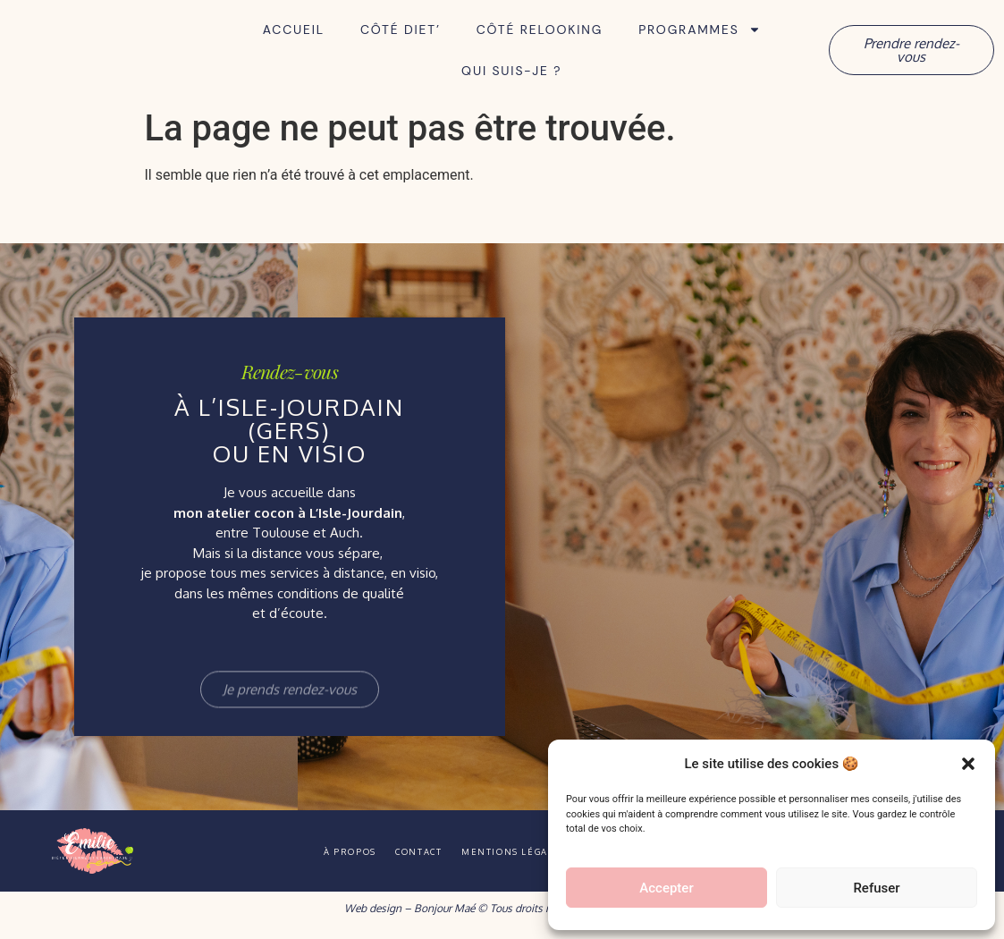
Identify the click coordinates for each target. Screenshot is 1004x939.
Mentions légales (526, 851)
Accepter (666, 888)
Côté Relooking (540, 29)
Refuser (876, 888)
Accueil (294, 29)
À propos (311, 851)
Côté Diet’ (400, 29)
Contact (405, 851)
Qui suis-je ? (511, 71)
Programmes (699, 29)
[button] (968, 754)
